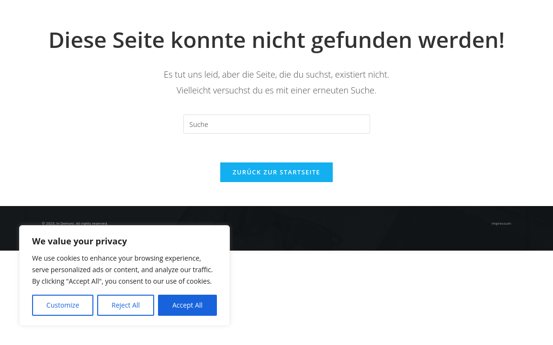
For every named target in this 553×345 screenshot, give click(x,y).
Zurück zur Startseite (276, 172)
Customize (62, 305)
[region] (124, 275)
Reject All (126, 305)
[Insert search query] (276, 124)
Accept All (187, 305)
